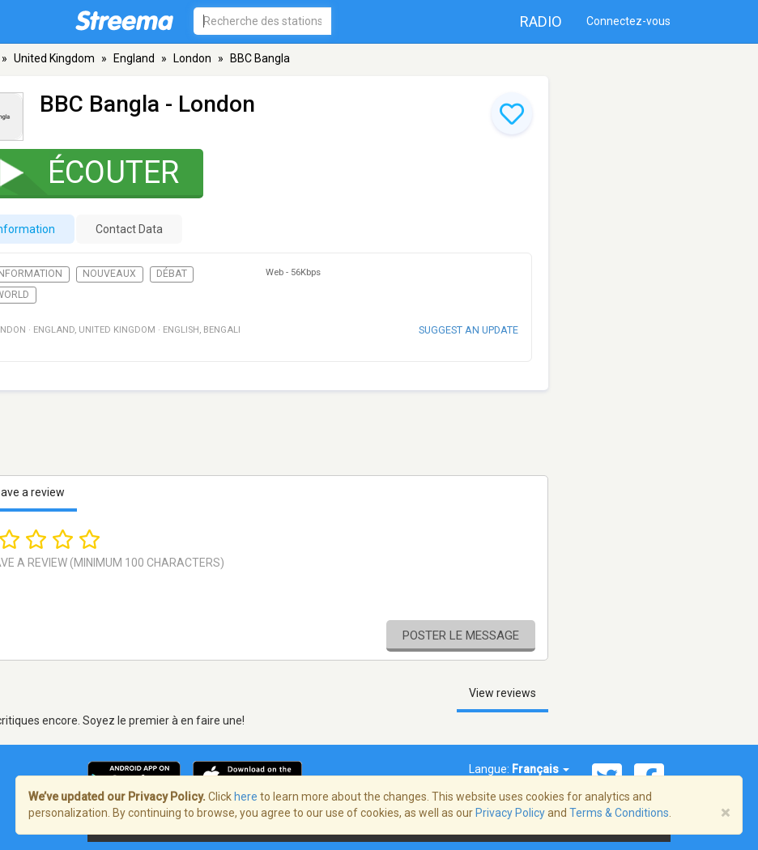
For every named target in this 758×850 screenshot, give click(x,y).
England (134, 58)
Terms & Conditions (619, 812)
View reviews (502, 692)
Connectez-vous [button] (628, 21)
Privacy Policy (510, 812)
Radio (541, 21)
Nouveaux (109, 273)
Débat (171, 273)
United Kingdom (54, 58)
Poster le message (460, 635)
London (192, 58)
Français (540, 769)
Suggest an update (468, 330)
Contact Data (129, 229)
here (246, 796)
